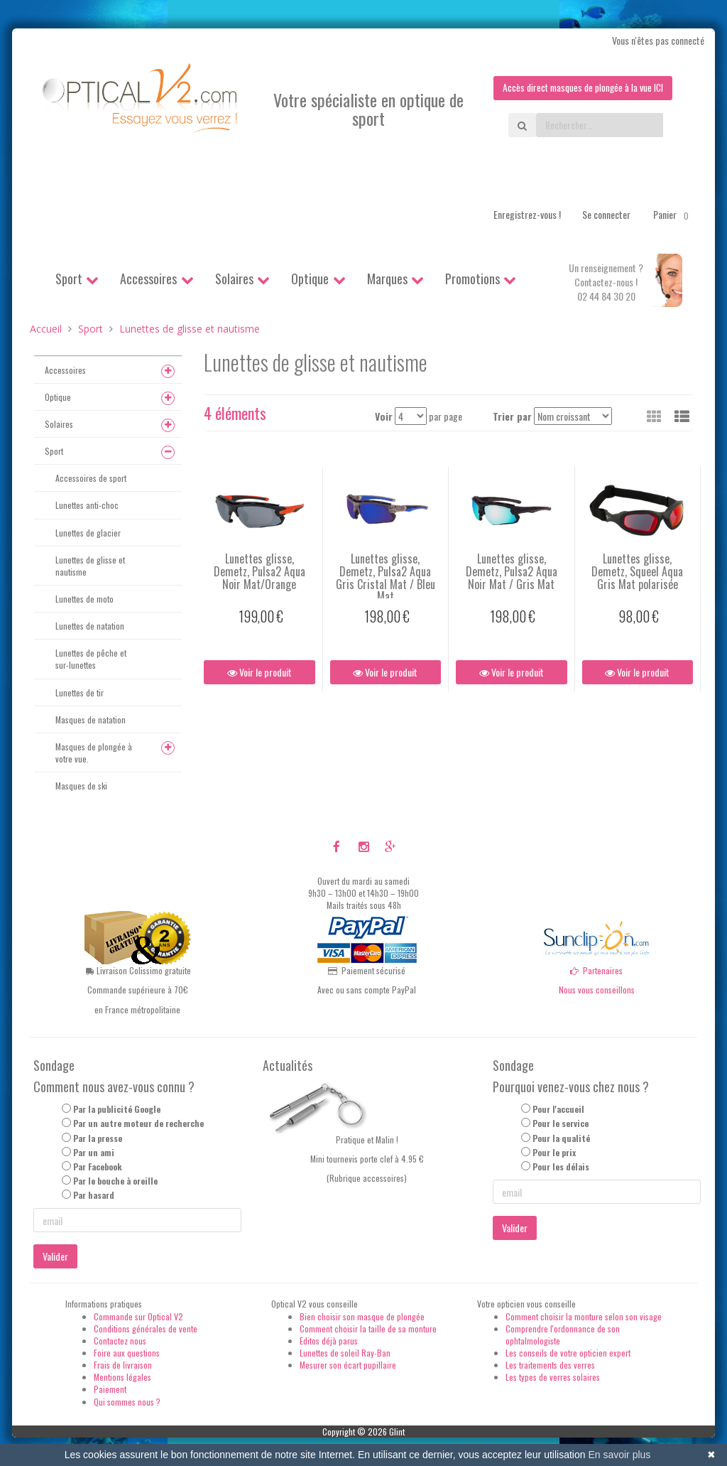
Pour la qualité (561, 1138)
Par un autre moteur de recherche (138, 1124)
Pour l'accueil (558, 1110)
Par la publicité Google (116, 1110)
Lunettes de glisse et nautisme (90, 566)
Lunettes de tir (79, 692)
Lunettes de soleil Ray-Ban (345, 1353)
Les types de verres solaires (552, 1377)
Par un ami (93, 1152)
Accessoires (148, 278)
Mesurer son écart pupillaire (348, 1365)
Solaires (234, 278)
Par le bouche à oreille (115, 1181)
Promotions (472, 278)
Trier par (512, 416)
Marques (387, 278)
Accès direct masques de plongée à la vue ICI (580, 87)
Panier (673, 214)
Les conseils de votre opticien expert (567, 1353)
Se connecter (606, 214)
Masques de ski (81, 786)
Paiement (110, 1390)
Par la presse (97, 1138)
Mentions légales (122, 1377)
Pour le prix (554, 1152)
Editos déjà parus (329, 1341)
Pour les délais (560, 1166)
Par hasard (93, 1195)
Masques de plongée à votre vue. (93, 752)
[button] (682, 415)
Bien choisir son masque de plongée (362, 1316)
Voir (384, 416)
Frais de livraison (123, 1365)
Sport (68, 278)
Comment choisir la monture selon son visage (583, 1316)
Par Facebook (97, 1166)
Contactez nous (120, 1341)
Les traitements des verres (550, 1365)
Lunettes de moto (84, 599)
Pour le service (560, 1124)
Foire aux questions (127, 1353)
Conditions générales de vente (145, 1328)
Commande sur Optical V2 (138, 1316)
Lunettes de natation (89, 626)
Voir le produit (259, 672)
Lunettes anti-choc (87, 506)
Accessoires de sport (90, 479)
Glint (397, 1431)
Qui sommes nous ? (127, 1402)
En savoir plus (619, 1454)
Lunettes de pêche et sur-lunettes (90, 659)
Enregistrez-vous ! (527, 214)
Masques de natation (90, 719)
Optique (310, 278)
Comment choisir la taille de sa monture (368, 1328)
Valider (55, 1256)
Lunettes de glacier (88, 533)
